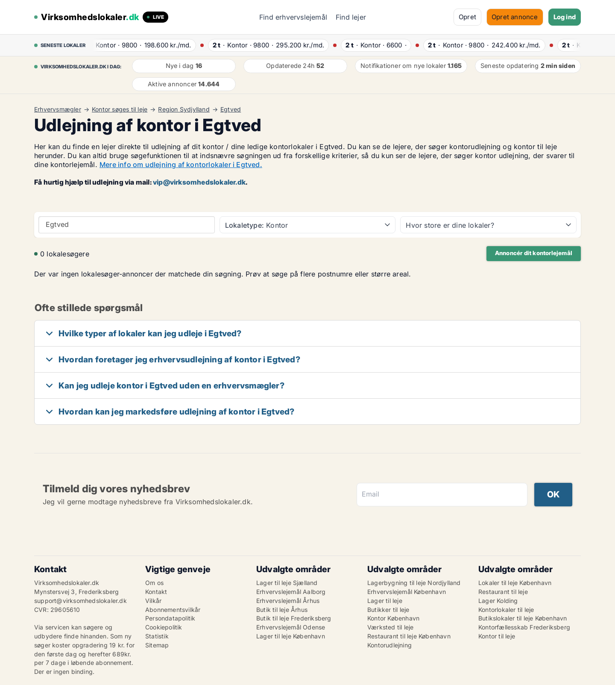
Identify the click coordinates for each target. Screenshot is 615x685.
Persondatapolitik (170, 618)
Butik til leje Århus (282, 609)
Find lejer (351, 17)
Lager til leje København (290, 636)
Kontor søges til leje (119, 109)
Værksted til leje (390, 627)
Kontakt (156, 591)
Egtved (230, 109)
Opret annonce (515, 17)
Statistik (157, 636)
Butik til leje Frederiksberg (293, 618)
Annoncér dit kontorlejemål (533, 253)
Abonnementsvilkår (172, 609)
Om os (154, 582)
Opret (467, 17)
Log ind (565, 17)
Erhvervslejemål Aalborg (291, 591)
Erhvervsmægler (57, 109)
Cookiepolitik (163, 627)
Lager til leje (384, 600)
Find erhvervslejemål (293, 17)
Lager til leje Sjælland (287, 582)
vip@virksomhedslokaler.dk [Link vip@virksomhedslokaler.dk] (199, 182)
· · (140, 45)
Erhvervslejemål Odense (290, 627)
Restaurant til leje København (409, 636)
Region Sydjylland (183, 109)
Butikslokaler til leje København (522, 618)
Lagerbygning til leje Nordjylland (414, 582)
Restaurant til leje (503, 591)
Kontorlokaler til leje (506, 609)
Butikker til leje (388, 609)
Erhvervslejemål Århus (287, 600)
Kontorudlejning (389, 645)
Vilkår (153, 600)
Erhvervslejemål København (406, 591)
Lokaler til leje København (514, 582)
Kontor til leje (496, 636)
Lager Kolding (498, 600)
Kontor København (393, 618)
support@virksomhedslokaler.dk (80, 600)
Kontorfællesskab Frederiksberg (524, 627)
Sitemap (157, 645)
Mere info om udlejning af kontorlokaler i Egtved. (181, 164)
